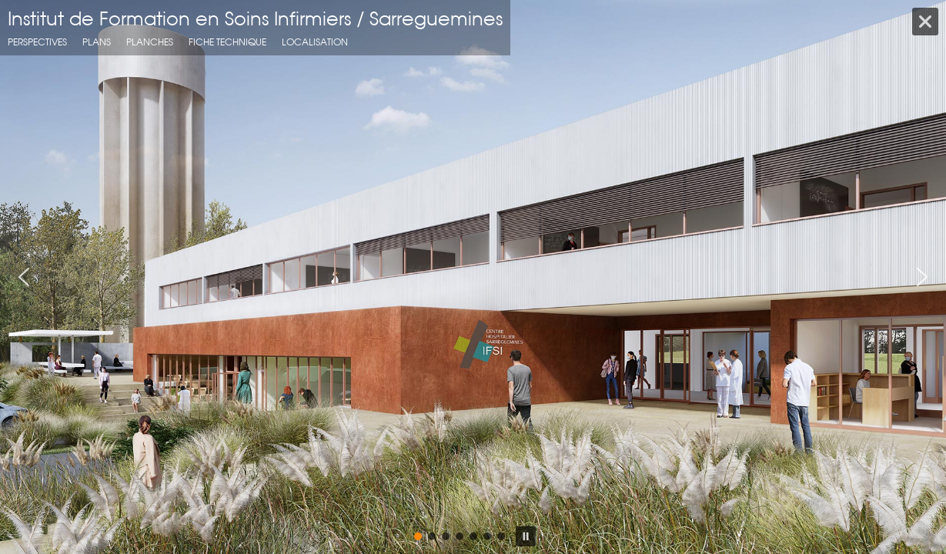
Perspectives (37, 42)
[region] (473, 277)
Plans (96, 42)
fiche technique (227, 42)
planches (149, 42)
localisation (315, 42)
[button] (24, 277)
